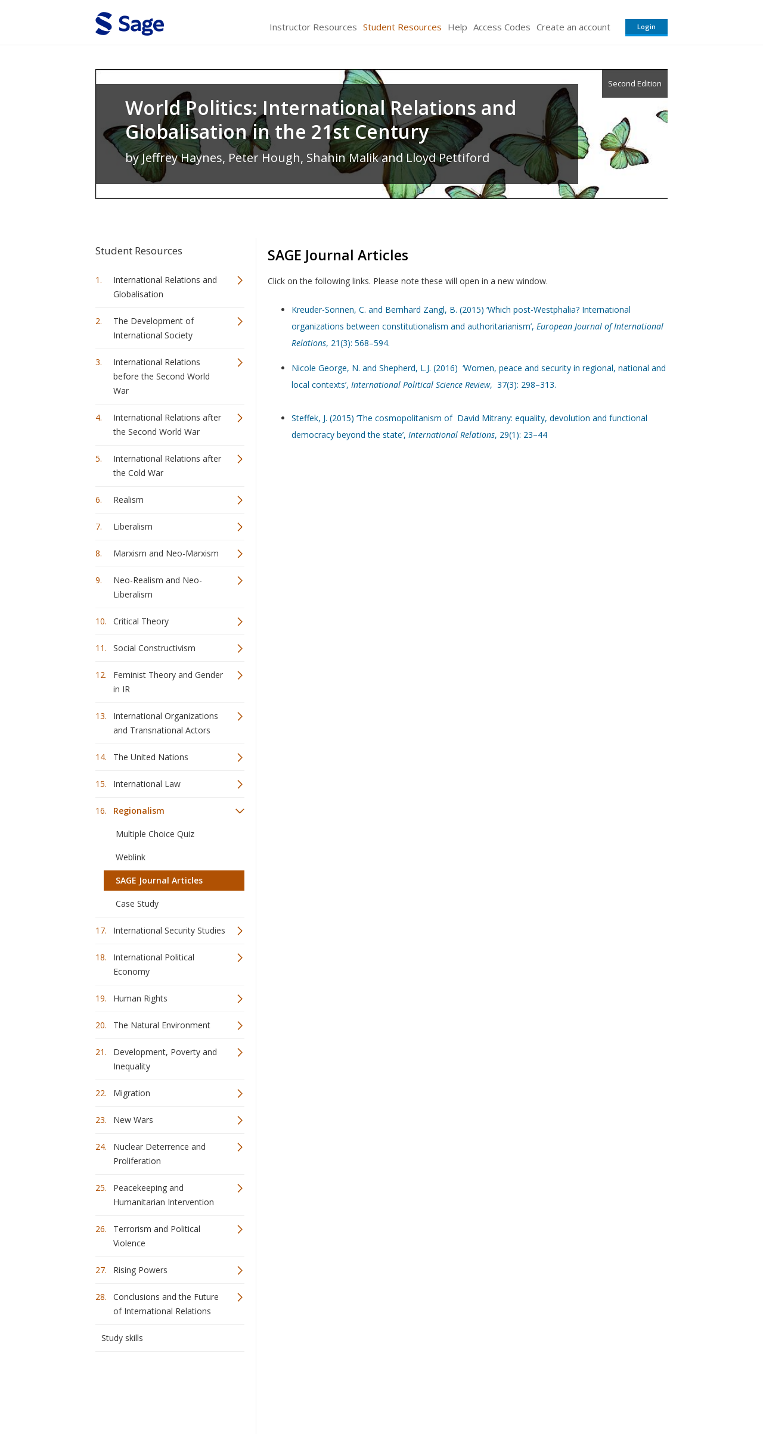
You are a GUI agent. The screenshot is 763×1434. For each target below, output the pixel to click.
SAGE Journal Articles (159, 880)
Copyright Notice (522, 1389)
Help (457, 27)
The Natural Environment (161, 1025)
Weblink (130, 857)
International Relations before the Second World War (161, 376)
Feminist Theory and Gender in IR (168, 682)
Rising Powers (140, 1270)
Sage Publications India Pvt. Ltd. (268, 1389)
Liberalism (133, 526)
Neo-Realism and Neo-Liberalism (157, 587)
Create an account (573, 27)
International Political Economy (153, 964)
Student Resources (402, 27)
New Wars (133, 1119)
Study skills (122, 1337)
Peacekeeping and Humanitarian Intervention (163, 1195)
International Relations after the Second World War (167, 424)
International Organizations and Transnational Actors (165, 723)
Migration (131, 1093)
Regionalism (139, 810)
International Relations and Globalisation (165, 287)
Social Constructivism (154, 648)
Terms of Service (449, 1389)
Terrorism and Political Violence (156, 1236)
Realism (128, 499)
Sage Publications (163, 1389)
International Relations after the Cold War (167, 465)
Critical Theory (141, 621)
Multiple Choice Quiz (155, 833)
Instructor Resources (313, 27)
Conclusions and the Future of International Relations (166, 1304)
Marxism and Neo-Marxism (166, 553)
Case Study (137, 903)
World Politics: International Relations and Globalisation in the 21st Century (320, 120)
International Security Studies (169, 930)
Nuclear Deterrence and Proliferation (159, 1154)
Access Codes (502, 27)
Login (646, 26)
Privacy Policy (589, 1389)
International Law (147, 783)
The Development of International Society (153, 328)
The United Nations (150, 757)
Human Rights (140, 998)
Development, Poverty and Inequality (165, 1059)
